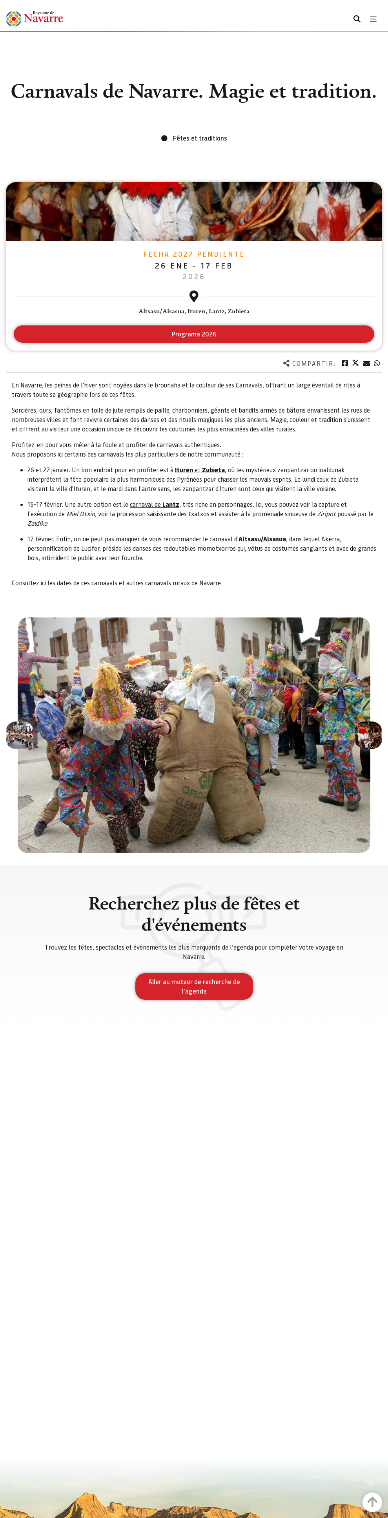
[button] (19, 735)
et (200, 470)
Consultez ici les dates (42, 583)
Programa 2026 (194, 334)
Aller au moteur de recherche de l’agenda (194, 986)
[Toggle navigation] (373, 19)
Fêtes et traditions (200, 138)
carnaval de (154, 504)
